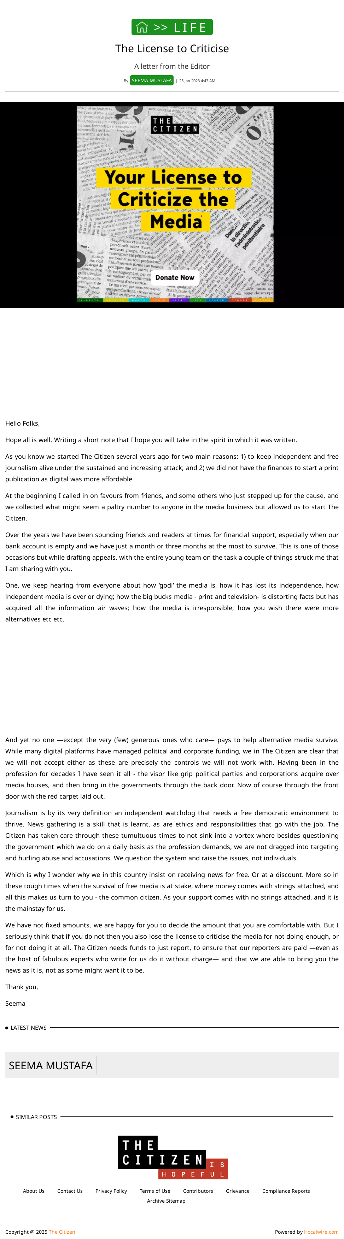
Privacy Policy (111, 1190)
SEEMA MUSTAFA (51, 1065)
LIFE (191, 27)
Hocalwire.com (321, 1231)
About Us (34, 1190)
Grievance (238, 1190)
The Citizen (62, 1231)
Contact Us (70, 1190)
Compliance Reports (286, 1190)
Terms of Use (155, 1190)
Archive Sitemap (166, 1200)
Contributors (198, 1190)
